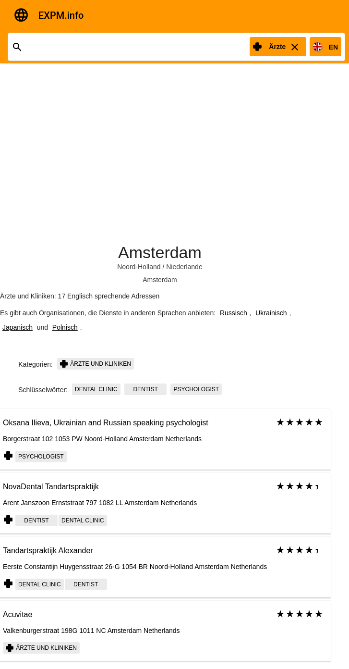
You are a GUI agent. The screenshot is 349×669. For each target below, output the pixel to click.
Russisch (233, 313)
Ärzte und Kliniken (95, 364)
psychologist (196, 389)
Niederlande (184, 267)
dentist (145, 389)
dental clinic (96, 389)
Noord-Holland (138, 267)
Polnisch (65, 327)
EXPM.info (61, 15)
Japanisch (17, 327)
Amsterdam (160, 252)
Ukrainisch (271, 313)
